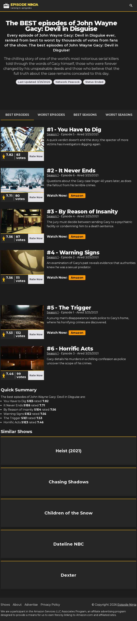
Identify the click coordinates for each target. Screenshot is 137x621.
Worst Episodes (51, 114)
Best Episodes (17, 114)
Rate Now (36, 156)
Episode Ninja (126, 604)
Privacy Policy (50, 604)
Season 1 (53, 134)
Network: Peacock (68, 82)
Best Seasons (85, 114)
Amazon (77, 195)
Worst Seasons (119, 114)
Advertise (31, 604)
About (17, 604)
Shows (5, 604)
